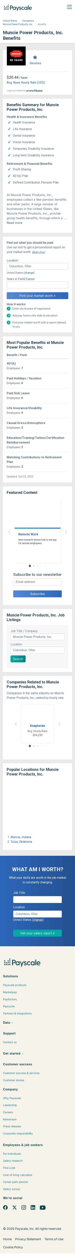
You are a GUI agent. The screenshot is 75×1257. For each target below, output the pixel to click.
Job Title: (19, 893)
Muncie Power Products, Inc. (18, 24)
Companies (28, 20)
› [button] (65, 531)
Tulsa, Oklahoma (21, 842)
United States (10, 20)
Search (18, 659)
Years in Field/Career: (21, 279)
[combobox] (37, 266)
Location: (13, 260)
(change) (29, 272)
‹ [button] (9, 531)
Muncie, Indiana (21, 837)
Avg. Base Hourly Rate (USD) (26, 82)
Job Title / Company (24, 631)
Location (16, 644)
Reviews (35, 63)
